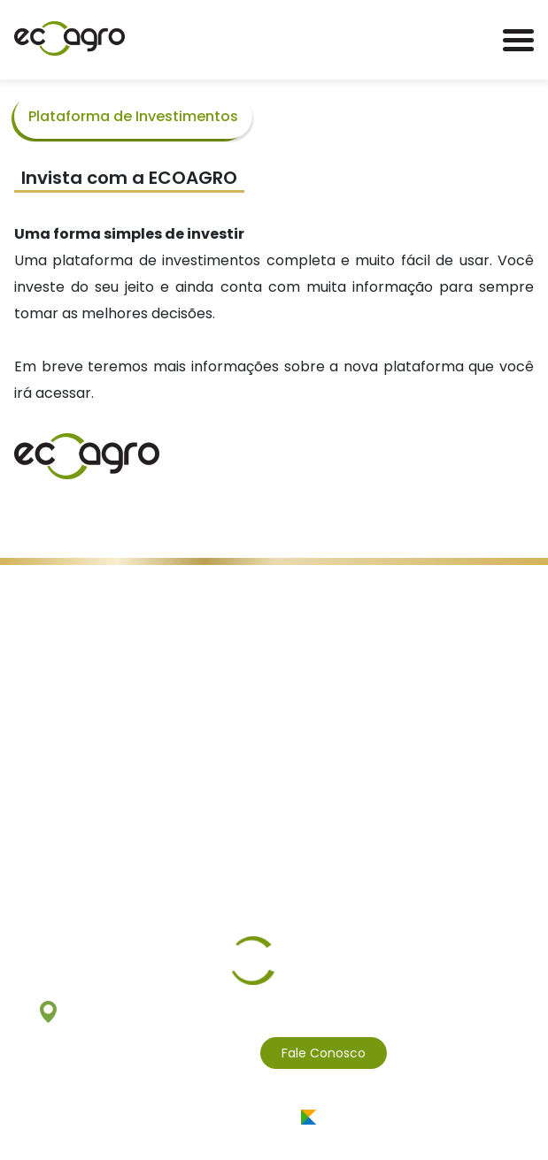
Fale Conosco (324, 1053)
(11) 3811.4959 (203, 1053)
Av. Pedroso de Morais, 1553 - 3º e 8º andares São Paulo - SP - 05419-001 (274, 1012)
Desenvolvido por (274, 1117)
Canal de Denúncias (305, 599)
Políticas (208, 599)
